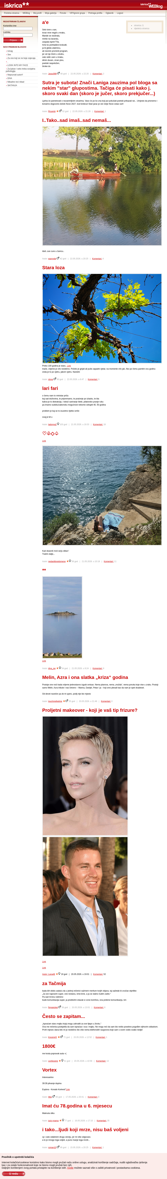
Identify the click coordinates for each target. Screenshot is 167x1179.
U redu (13, 1173)
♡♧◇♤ (50, 433)
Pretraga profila (95, 13)
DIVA (9, 78)
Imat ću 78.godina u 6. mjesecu (77, 1105)
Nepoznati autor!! (15, 75)
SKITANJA (12, 85)
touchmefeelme (55, 701)
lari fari (50, 388)
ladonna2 (52, 424)
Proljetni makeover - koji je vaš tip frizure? (89, 710)
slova (50, 379)
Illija (50, 1097)
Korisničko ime (9, 26)
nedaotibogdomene (57, 561)
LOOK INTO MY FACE (17, 65)
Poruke (63, 13)
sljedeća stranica (141, 28)
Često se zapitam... (63, 1016)
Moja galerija (50, 13)
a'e (45, 22)
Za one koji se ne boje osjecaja (21, 58)
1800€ (48, 1046)
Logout (120, 13)
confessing (53, 1061)
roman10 (52, 1147)
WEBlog (26, 13)
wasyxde (52, 258)
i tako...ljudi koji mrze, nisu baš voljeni (85, 1129)
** (44, 570)
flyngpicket (53, 1007)
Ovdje (70, 1167)
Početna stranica (11, 13)
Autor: (45, 974)
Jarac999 (52, 74)
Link (69, 366)
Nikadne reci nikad (15, 82)
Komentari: (97, 74)
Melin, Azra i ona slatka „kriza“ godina (85, 677)
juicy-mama (53, 1120)
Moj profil (37, 13)
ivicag (10, 51)
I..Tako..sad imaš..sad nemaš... (76, 120)
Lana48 (51, 974)
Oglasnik (110, 13)
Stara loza (53, 267)
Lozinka (6, 32)
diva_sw (51, 668)
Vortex (49, 1070)
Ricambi (51, 111)
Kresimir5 (52, 1037)
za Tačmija (54, 983)
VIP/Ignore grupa (77, 13)
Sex (9, 54)
